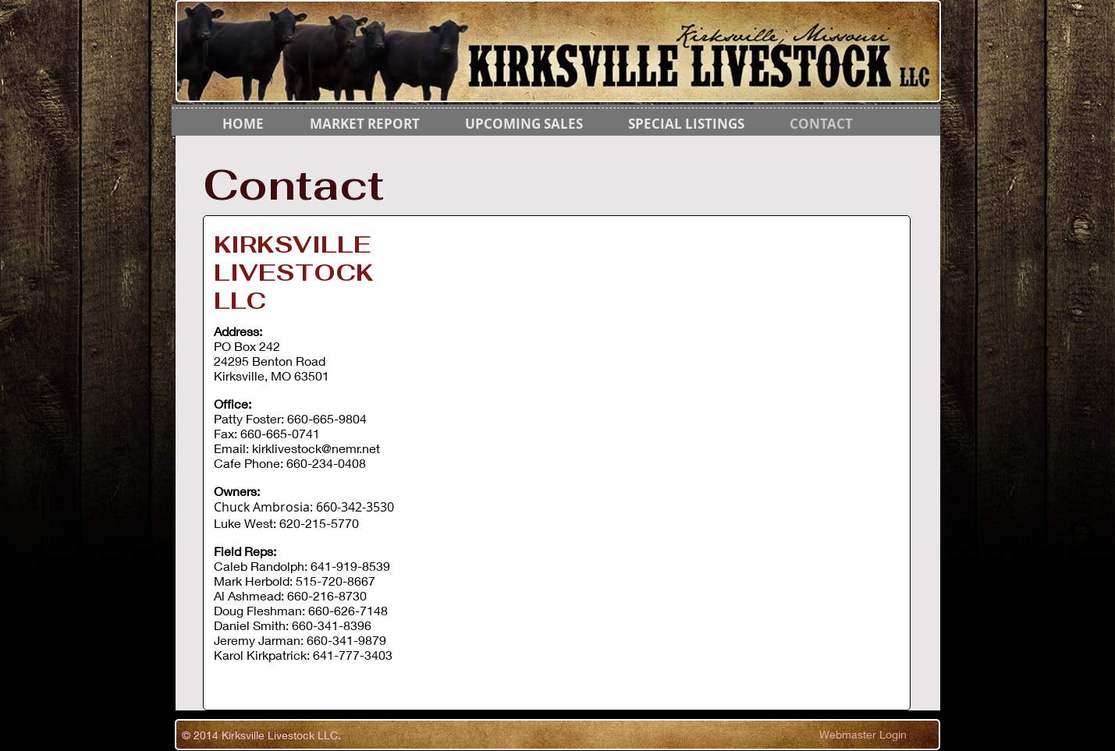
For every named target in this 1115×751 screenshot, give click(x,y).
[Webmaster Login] (863, 734)
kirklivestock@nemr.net (316, 448)
